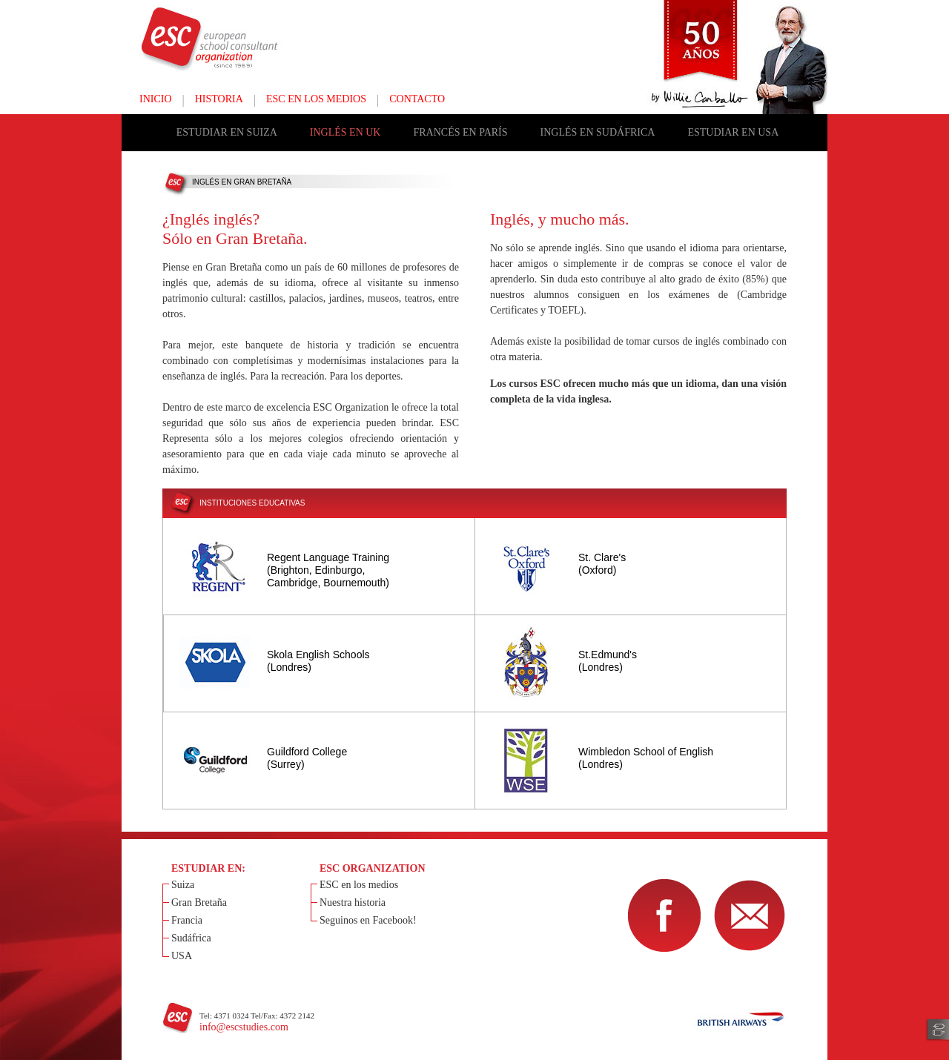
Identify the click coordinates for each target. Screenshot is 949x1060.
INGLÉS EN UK (345, 132)
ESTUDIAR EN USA (732, 132)
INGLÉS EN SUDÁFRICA (597, 132)
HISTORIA (219, 99)
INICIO (155, 99)
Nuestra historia (353, 902)
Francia (186, 920)
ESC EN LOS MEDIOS (316, 99)
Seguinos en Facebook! (368, 920)
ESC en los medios (359, 884)
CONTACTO (417, 99)
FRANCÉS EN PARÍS (460, 132)
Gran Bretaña (199, 902)
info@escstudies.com (243, 1027)
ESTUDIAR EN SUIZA (226, 132)
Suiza (182, 884)
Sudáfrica (191, 938)
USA (181, 955)
